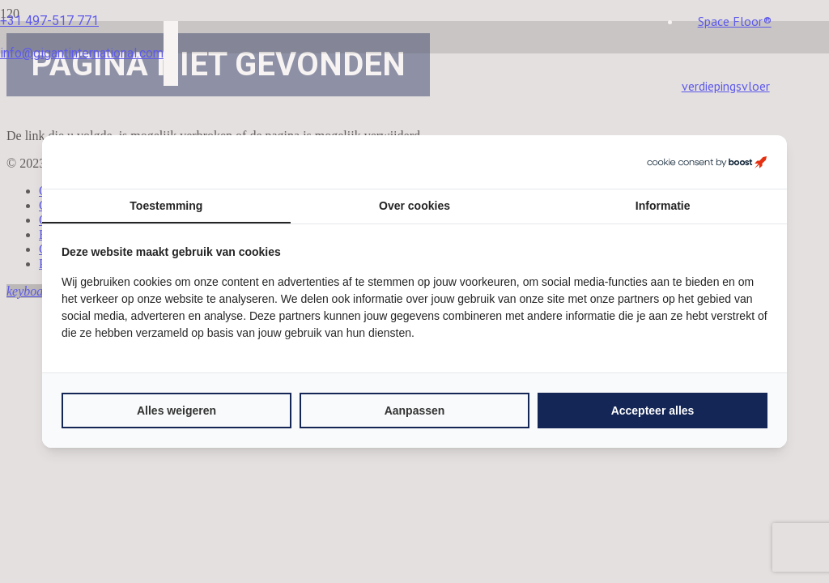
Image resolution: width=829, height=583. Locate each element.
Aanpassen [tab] (415, 410)
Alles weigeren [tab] (176, 410)
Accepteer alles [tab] (653, 410)
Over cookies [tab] (414, 205)
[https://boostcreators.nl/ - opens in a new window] (706, 162)
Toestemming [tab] (166, 205)
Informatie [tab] (663, 205)
